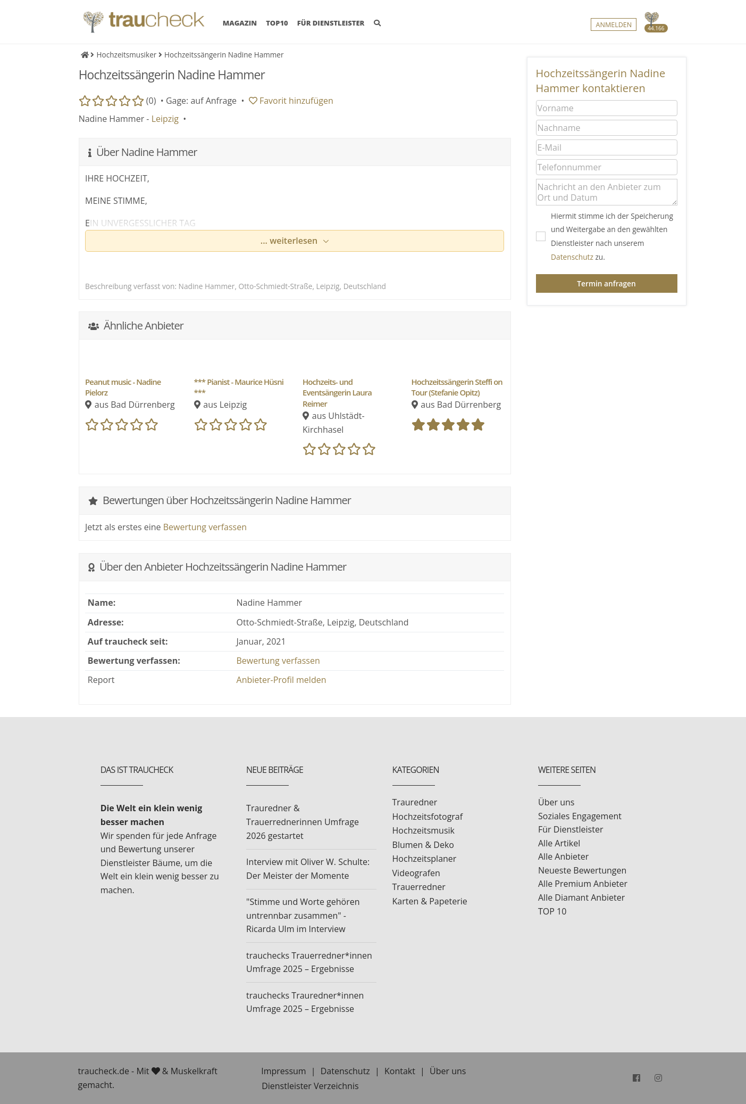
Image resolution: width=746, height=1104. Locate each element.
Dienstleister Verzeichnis (310, 1086)
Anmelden (614, 24)
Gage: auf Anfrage (201, 100)
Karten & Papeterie (429, 901)
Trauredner (415, 802)
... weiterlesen (290, 240)
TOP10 (277, 23)
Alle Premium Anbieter (582, 883)
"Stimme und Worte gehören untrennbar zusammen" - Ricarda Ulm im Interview (302, 915)
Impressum (283, 1071)
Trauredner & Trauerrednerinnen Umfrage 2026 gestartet (302, 821)
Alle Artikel (559, 843)
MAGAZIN (240, 22)
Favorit (291, 100)
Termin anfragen (606, 283)
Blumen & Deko (423, 845)
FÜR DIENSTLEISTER (331, 23)
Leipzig (165, 119)
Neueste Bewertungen (582, 870)
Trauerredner (419, 887)
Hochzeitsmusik (423, 830)
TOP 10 (552, 911)
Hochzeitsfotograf (427, 816)
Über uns (556, 802)
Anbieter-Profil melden (281, 680)
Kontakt (399, 1071)
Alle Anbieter (563, 856)
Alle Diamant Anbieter (581, 897)
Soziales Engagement (580, 816)
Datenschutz (572, 257)
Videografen (416, 873)
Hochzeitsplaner (424, 858)
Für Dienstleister (570, 829)
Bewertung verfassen (205, 527)
